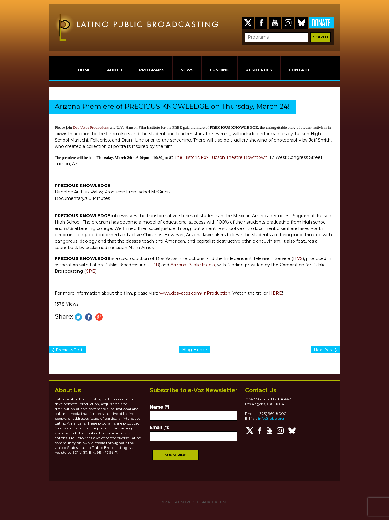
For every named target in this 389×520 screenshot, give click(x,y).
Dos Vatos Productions (91, 127)
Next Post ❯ (325, 349)
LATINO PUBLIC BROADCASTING (200, 502)
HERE (275, 293)
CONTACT (299, 69)
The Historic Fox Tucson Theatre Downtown (220, 157)
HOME (84, 69)
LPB (154, 265)
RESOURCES (259, 69)
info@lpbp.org (271, 418)
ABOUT (115, 69)
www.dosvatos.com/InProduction (194, 293)
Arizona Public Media (192, 265)
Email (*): (159, 427)
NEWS (187, 69)
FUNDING (219, 69)
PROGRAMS (151, 69)
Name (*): (160, 407)
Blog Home (194, 349)
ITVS (298, 258)
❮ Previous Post (67, 349)
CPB (90, 271)
